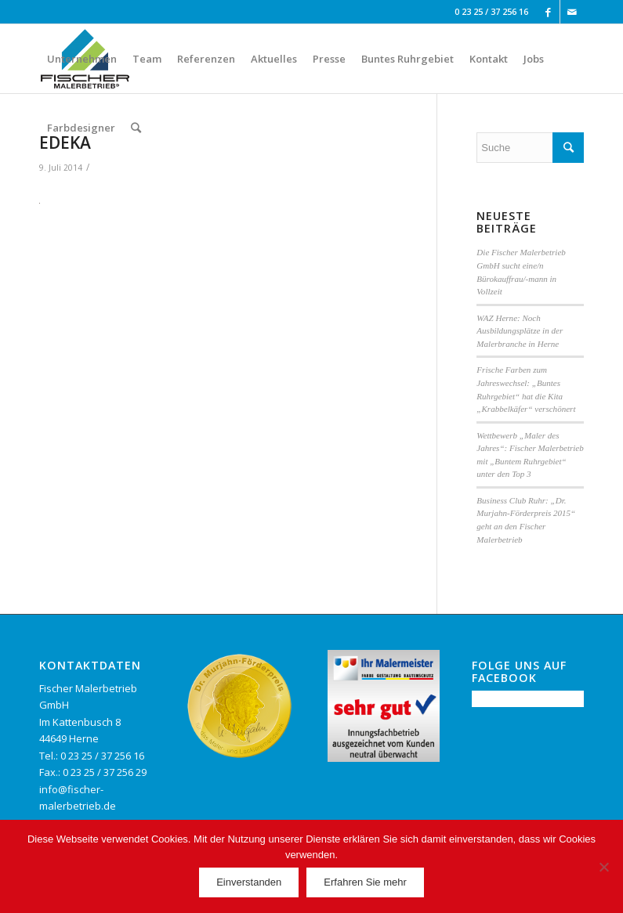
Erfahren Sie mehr (365, 882)
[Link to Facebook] (548, 11)
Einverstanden (248, 882)
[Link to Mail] (572, 11)
